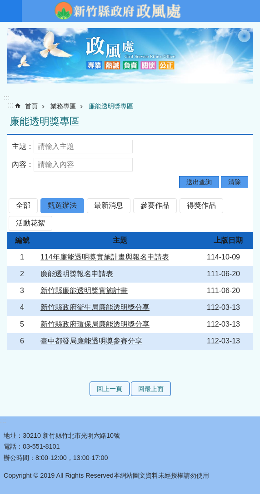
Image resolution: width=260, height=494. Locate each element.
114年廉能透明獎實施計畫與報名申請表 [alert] (104, 257)
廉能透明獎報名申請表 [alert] (76, 274)
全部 (23, 205)
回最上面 (151, 388)
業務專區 (63, 106)
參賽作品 (155, 205)
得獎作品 (201, 205)
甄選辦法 (62, 205)
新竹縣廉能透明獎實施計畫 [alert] (84, 290)
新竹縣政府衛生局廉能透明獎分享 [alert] (95, 307)
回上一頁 (109, 388)
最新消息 (108, 205)
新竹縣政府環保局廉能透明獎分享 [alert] (95, 324)
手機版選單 (11, 11)
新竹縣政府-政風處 (117, 11)
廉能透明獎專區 (111, 106)
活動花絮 (30, 223)
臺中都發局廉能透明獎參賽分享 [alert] (91, 341)
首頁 (31, 106)
